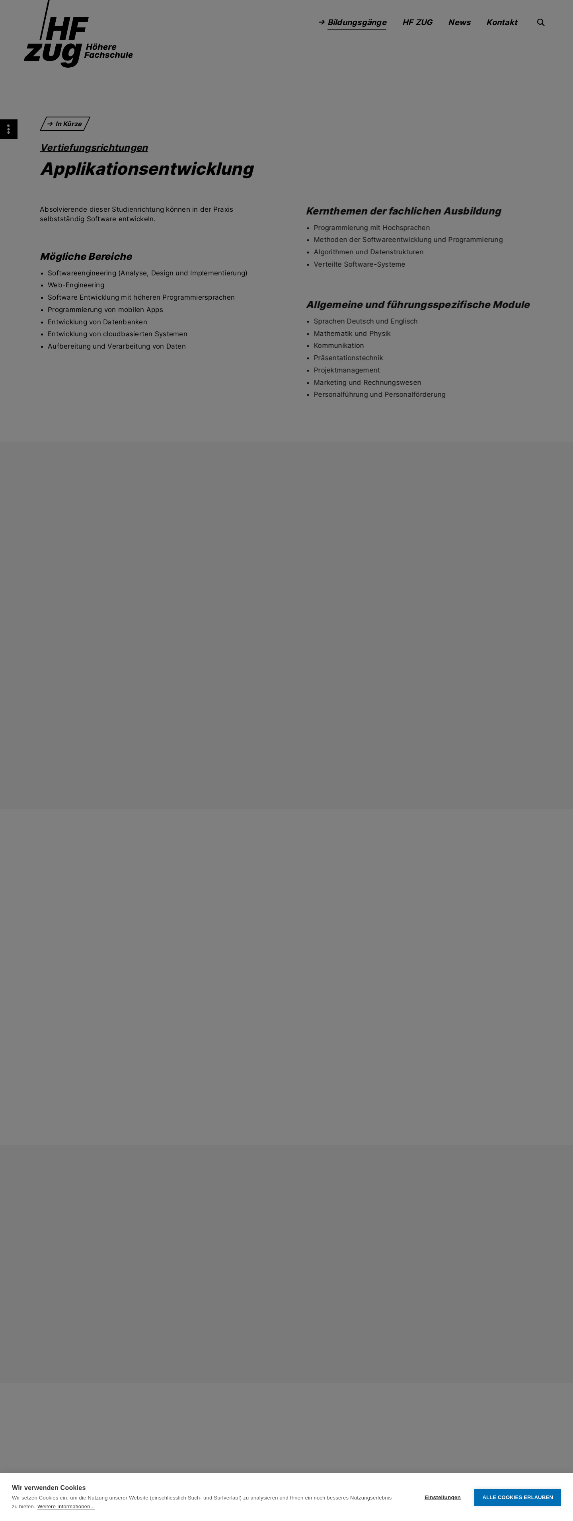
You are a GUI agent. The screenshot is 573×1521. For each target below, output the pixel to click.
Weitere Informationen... (66, 1506)
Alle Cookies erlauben (517, 1497)
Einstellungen (443, 1497)
